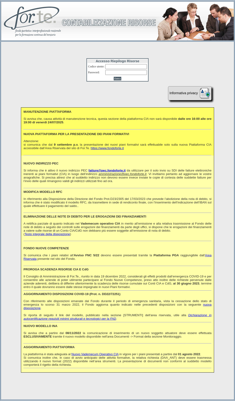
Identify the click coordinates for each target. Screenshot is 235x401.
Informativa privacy (189, 93)
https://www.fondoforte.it (107, 148)
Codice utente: (96, 66)
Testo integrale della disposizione (47, 234)
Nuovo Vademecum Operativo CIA (95, 354)
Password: (94, 72)
